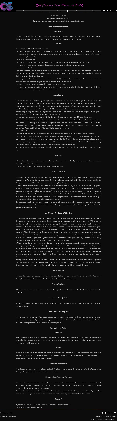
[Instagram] (104, 10)
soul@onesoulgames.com (33, 407)
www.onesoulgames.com (56, 84)
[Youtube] (115, 412)
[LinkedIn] (110, 10)
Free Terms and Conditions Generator (30, 76)
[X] (114, 10)
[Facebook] (107, 10)
